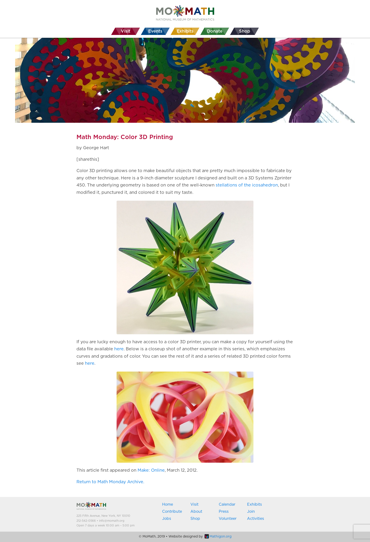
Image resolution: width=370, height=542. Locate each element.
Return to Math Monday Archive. (110, 482)
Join (251, 511)
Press (224, 511)
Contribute (172, 511)
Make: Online (151, 470)
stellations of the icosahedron (247, 185)
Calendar (227, 504)
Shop (195, 519)
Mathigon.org (218, 536)
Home (167, 504)
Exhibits (254, 504)
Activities (255, 519)
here (119, 349)
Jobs (166, 519)
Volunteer (227, 519)
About (196, 511)
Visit (194, 504)
